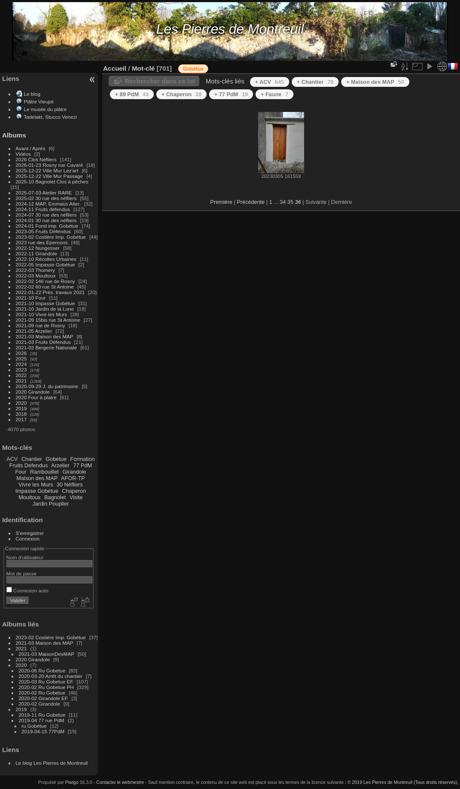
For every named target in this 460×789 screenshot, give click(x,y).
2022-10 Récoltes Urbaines (46, 259)
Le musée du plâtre (45, 109)
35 (290, 202)
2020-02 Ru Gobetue (42, 692)
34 (283, 202)
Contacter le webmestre (120, 782)
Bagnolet (55, 497)
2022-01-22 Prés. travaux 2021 (50, 292)
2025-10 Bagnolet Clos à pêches (52, 181)
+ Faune (274, 94)
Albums (14, 135)
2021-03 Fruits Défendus (43, 342)
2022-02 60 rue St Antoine (45, 286)
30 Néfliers (70, 484)
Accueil (114, 68)
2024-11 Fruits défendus (43, 209)
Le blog (32, 94)
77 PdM (82, 465)
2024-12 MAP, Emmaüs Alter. (48, 203)
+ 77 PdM (231, 94)
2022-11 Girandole (36, 253)
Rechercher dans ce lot (160, 81)
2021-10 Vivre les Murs (41, 314)
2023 (21, 369)
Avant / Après (31, 148)
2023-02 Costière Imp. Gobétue (51, 237)
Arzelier (60, 465)
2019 (21, 408)
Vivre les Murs (36, 484)
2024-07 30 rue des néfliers (46, 214)
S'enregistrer (30, 533)
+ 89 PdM (132, 94)
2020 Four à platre (36, 397)
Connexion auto (27, 590)
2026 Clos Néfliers (36, 159)
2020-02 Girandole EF (43, 698)
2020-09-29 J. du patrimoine (47, 386)
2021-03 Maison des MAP (44, 336)
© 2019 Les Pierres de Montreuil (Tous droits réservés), (403, 782)
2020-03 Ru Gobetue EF (46, 681)
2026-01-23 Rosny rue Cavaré (49, 165)
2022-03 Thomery (35, 270)
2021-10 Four (31, 297)
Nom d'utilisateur (24, 557)
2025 (21, 358)
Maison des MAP (37, 478)
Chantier (31, 459)
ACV (11, 459)
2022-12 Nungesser (38, 248)
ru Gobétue (34, 726)
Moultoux (30, 497)
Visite (76, 497)
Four (20, 472)
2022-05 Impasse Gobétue (45, 264)
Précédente (250, 202)
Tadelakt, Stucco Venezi (50, 117)
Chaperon (74, 491)
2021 (21, 380)
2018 (21, 414)
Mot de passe (21, 573)
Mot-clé (143, 68)
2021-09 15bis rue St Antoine (48, 320)
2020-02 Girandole (39, 703)
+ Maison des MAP (375, 82)
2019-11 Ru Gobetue (42, 715)
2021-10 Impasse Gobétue (45, 303)
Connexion (28, 538)
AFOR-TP (73, 478)
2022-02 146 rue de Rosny (45, 281)
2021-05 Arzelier (34, 331)
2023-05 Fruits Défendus (43, 231)
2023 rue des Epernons (42, 242)
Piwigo (71, 782)
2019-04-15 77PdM (43, 731)
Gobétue (56, 459)
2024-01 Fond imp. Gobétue (47, 226)
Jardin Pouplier (50, 503)
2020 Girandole (33, 391)
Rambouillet (44, 472)
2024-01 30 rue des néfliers (47, 220)
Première (221, 202)
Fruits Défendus (28, 465)
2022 (21, 375)
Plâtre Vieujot (39, 101)
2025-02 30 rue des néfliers (46, 198)
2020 (21, 403)
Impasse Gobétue (36, 491)
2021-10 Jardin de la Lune (45, 309)
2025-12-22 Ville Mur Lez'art (47, 170)
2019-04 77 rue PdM (41, 720)
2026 (21, 353)
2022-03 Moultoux (36, 275)
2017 (21, 419)
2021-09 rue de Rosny (40, 325)
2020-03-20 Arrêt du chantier (51, 676)
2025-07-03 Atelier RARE (44, 192)
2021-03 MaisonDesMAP (47, 654)
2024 (21, 364)
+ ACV (269, 82)
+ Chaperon (181, 94)
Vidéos (23, 154)
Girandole (74, 472)
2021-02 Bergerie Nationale (46, 347)
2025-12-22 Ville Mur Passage (49, 176)
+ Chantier (315, 82)
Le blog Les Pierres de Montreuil (52, 763)
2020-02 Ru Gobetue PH (46, 687)
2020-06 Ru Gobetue (42, 670)
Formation (82, 459)
